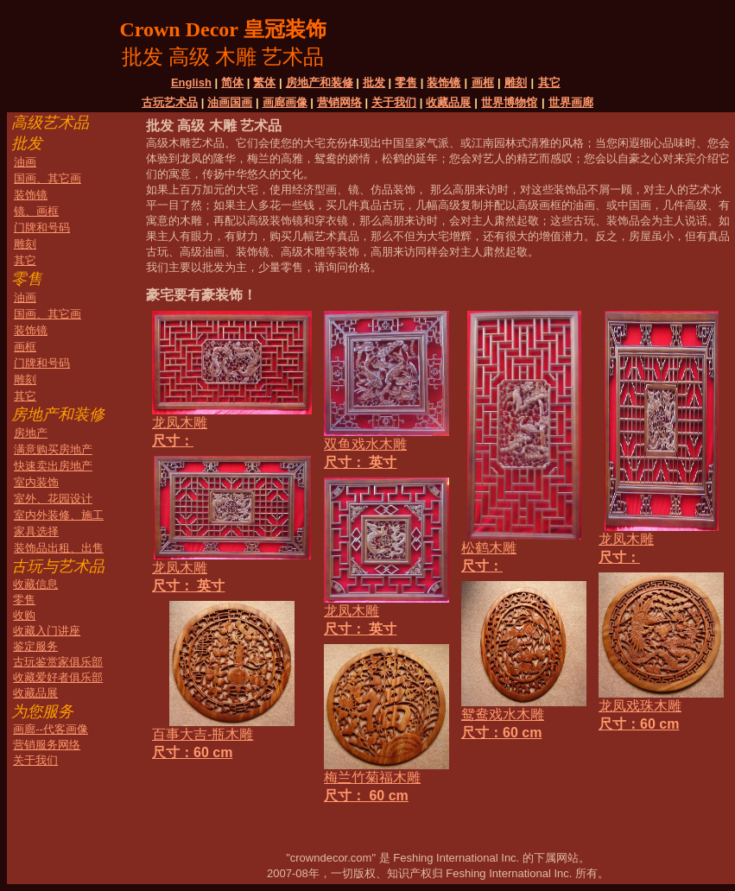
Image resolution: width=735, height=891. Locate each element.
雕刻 (515, 82)
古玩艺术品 (170, 102)
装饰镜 (443, 82)
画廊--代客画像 (50, 729)
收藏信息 (35, 584)
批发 (374, 82)
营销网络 (339, 102)
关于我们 (393, 102)
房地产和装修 (319, 82)
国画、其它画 (47, 178)
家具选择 (36, 531)
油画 (25, 161)
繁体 (264, 82)
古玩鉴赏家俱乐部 (58, 661)
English (191, 82)
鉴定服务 (35, 646)
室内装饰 (36, 482)
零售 (406, 82)
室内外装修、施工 (59, 515)
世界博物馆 (509, 102)
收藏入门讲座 (46, 630)
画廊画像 (285, 102)
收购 (24, 615)
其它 (549, 82)
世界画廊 (570, 102)
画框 (483, 82)
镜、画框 (36, 211)
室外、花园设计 (53, 498)
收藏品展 (448, 102)
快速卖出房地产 (53, 465)
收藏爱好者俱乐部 (58, 677)
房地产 (31, 433)
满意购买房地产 (53, 449)
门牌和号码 (42, 227)
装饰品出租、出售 (59, 547)
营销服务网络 (46, 744)
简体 (232, 82)
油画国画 (229, 102)
